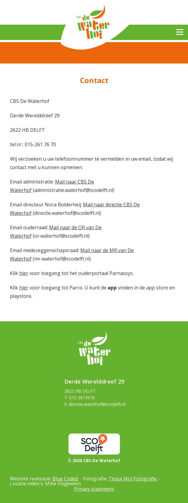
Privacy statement (94, 489)
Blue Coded (65, 478)
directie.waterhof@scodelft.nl (97, 404)
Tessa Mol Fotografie (133, 478)
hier (23, 273)
